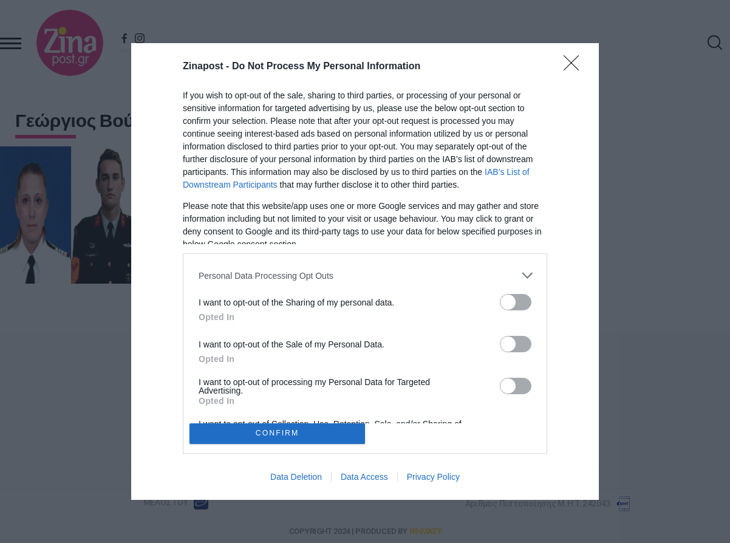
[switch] (515, 302)
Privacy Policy (433, 477)
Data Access (364, 477)
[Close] (575, 66)
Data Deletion (296, 477)
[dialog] (365, 271)
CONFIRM (277, 433)
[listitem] (365, 275)
